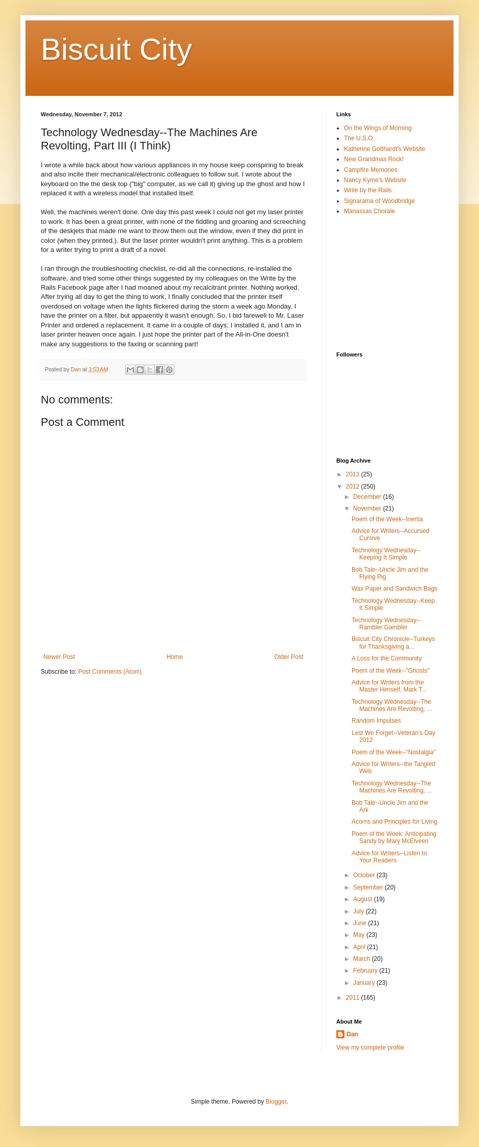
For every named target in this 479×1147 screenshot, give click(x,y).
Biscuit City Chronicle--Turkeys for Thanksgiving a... (393, 642)
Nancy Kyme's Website (375, 180)
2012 (353, 486)
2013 (353, 474)
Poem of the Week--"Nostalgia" (394, 752)
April (360, 947)
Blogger (275, 1101)
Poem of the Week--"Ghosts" (391, 670)
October (365, 875)
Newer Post (59, 656)
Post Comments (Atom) (110, 671)
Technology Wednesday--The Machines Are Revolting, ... (392, 705)
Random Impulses (376, 720)
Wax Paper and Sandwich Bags (394, 588)
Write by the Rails (368, 190)
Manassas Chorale (369, 211)
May (359, 934)
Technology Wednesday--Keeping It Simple (386, 554)
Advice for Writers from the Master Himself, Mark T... (389, 686)
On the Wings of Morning (378, 128)
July (359, 911)
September (369, 887)
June (360, 923)
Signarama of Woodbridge (379, 201)
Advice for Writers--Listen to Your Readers (389, 857)
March (362, 958)
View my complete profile (370, 1047)
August (363, 899)
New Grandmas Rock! (374, 159)
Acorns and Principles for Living (394, 821)
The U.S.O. (359, 138)
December (368, 496)
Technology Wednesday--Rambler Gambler (386, 624)
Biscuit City (116, 49)
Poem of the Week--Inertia (387, 519)
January (365, 982)
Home (175, 656)
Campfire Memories (370, 169)
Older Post (288, 656)
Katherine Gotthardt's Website (384, 148)
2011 (353, 997)
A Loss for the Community (386, 658)
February (366, 970)
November (368, 508)
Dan (352, 1034)
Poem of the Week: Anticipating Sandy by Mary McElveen (394, 837)
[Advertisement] (387, 283)
